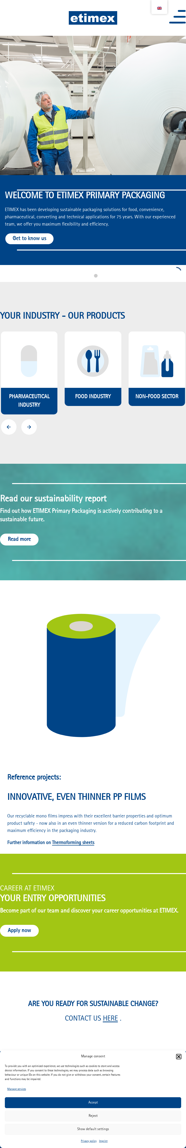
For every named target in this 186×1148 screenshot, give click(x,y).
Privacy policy (89, 1141)
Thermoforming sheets (73, 842)
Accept (93, 1102)
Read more (19, 539)
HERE (110, 1018)
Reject (93, 1116)
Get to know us (29, 238)
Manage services (16, 1089)
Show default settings (93, 1129)
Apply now (19, 930)
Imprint (103, 1141)
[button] (178, 1056)
